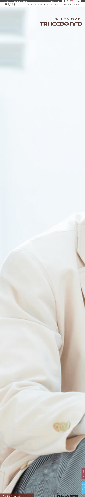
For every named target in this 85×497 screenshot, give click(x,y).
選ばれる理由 (41, 4)
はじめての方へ (32, 4)
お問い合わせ (76, 4)
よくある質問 (67, 4)
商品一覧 (49, 4)
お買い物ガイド (58, 4)
